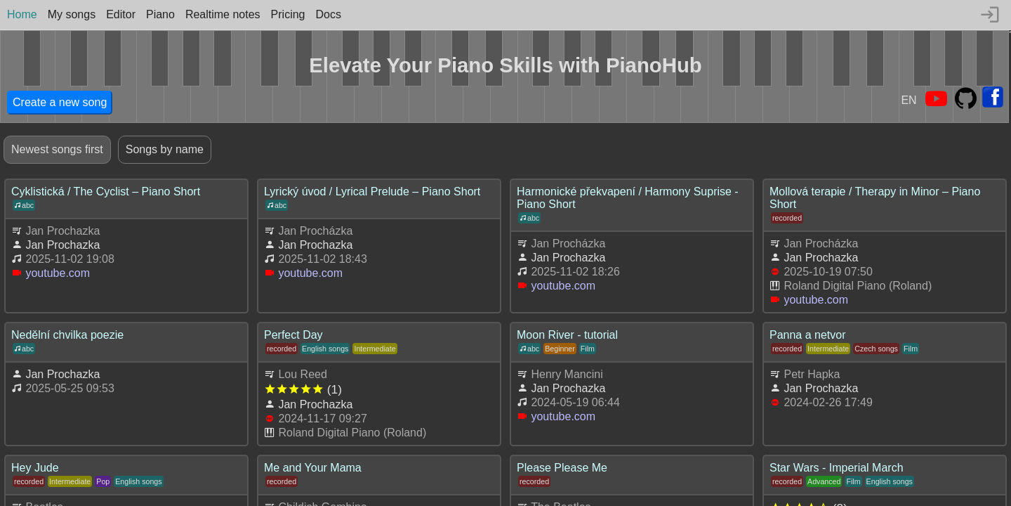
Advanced (823, 481)
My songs (71, 14)
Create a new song (60, 102)
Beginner (560, 348)
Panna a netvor (807, 335)
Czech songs (876, 348)
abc (24, 205)
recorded (787, 218)
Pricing (288, 14)
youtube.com (57, 273)
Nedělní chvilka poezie (67, 335)
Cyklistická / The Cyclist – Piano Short (105, 191)
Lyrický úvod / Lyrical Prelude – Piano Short (372, 191)
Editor (121, 14)
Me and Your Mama (313, 468)
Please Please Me (562, 468)
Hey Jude (35, 468)
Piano (160, 14)
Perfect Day (293, 335)
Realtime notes (222, 14)
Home (22, 14)
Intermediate (374, 348)
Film (588, 348)
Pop (103, 481)
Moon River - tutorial (567, 335)
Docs (328, 14)
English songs (325, 348)
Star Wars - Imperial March (836, 468)
